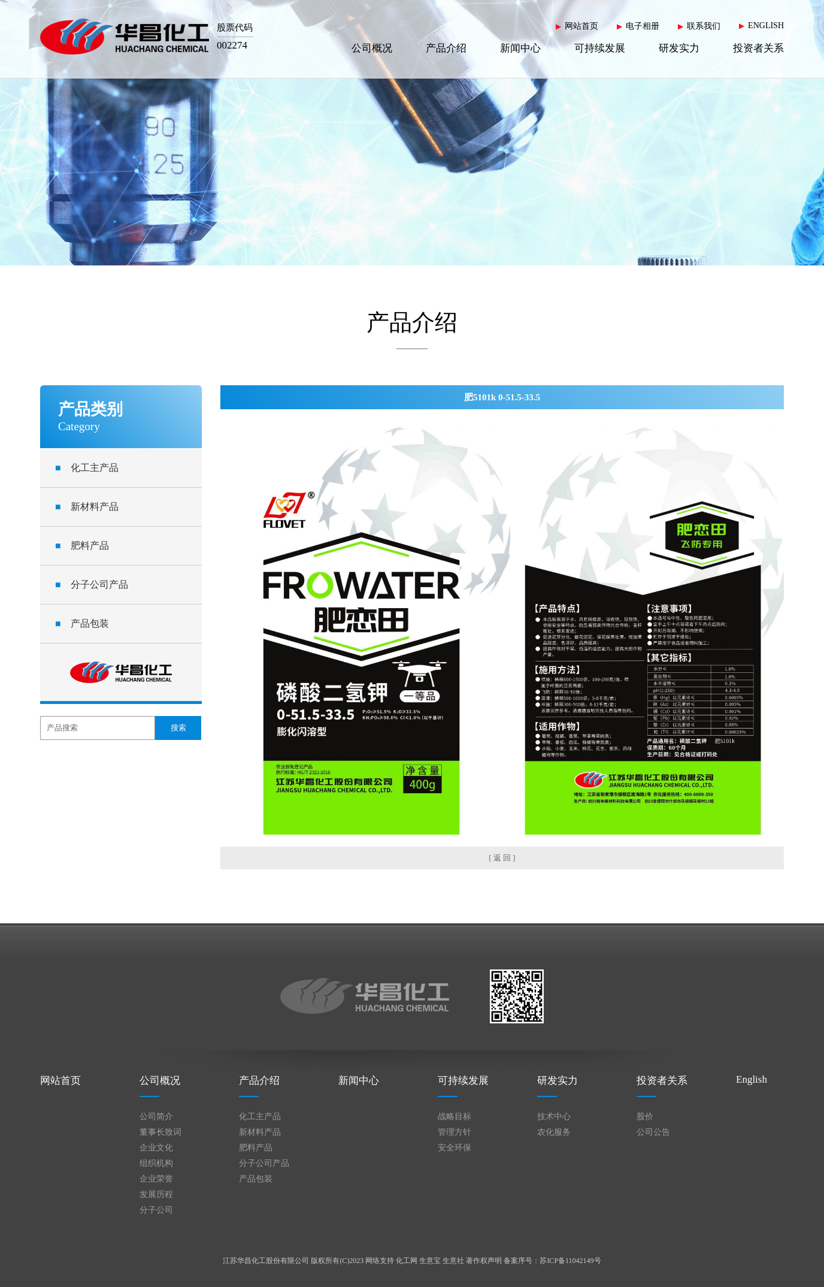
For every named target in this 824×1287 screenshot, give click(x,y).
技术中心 (554, 1116)
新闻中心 (520, 48)
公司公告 (653, 1132)
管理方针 (454, 1132)
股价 (645, 1116)
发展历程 (156, 1194)
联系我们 (703, 26)
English (751, 1079)
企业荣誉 (156, 1178)
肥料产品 (82, 545)
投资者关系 (758, 48)
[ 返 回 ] (502, 857)
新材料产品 (87, 506)
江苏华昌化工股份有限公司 (266, 1260)
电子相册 (642, 26)
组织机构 (156, 1163)
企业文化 (156, 1147)
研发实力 (679, 48)
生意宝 (430, 1260)
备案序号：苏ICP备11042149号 (552, 1260)
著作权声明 (484, 1260)
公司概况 (372, 48)
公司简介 (156, 1116)
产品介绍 (446, 48)
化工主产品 (87, 468)
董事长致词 (160, 1132)
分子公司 (156, 1210)
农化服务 (554, 1132)
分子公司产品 (91, 584)
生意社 (453, 1260)
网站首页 (581, 26)
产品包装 (82, 623)
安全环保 (454, 1147)
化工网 (406, 1260)
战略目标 (454, 1116)
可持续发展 (599, 48)
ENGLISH (766, 25)
